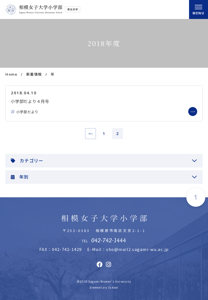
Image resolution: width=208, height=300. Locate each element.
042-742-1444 (108, 240)
